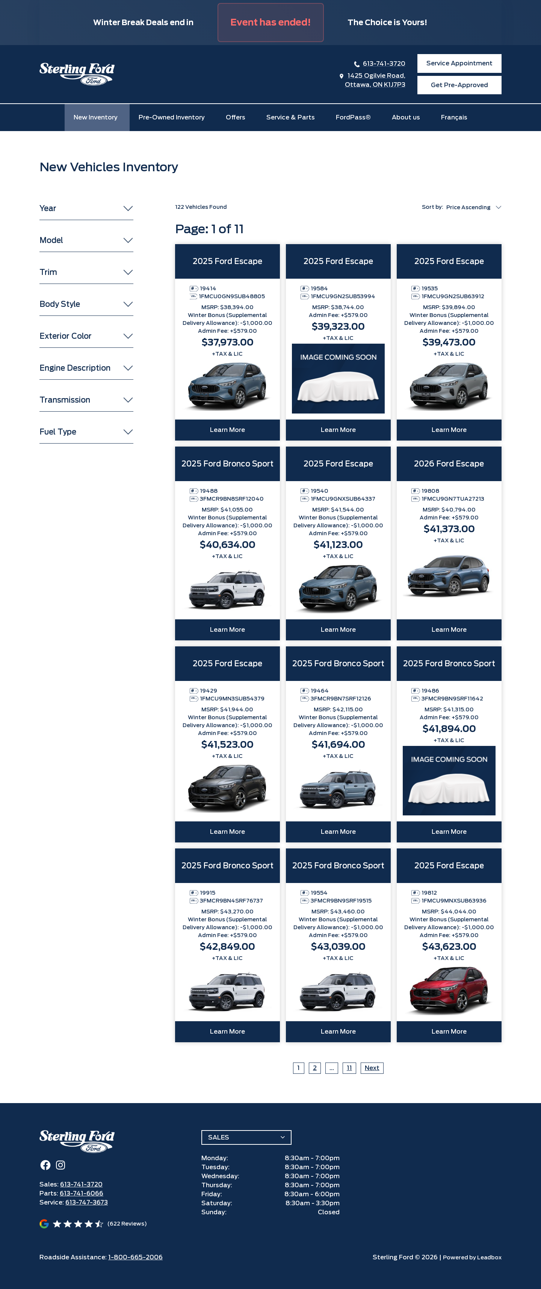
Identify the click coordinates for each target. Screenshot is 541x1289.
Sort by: (432, 207)
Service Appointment (459, 63)
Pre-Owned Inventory (172, 117)
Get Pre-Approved (459, 85)
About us (406, 117)
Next (372, 1068)
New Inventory (96, 117)
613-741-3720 (384, 63)
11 (349, 1068)
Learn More (227, 429)
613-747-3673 (86, 1202)
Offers (235, 117)
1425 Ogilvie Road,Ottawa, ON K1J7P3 (375, 80)
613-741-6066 (81, 1193)
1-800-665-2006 (135, 1257)
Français (454, 117)
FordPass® (353, 117)
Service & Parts (290, 117)
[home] (77, 74)
